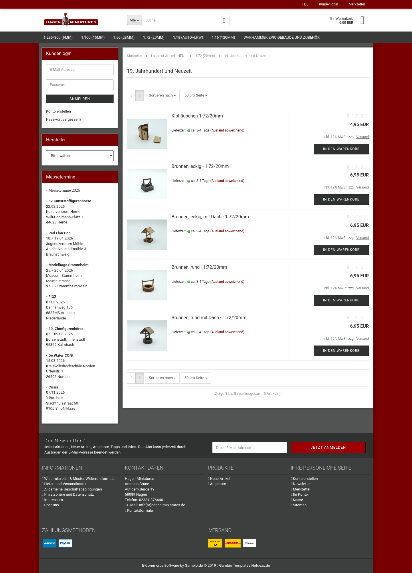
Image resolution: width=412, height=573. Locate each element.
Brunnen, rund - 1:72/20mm (199, 267)
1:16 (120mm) (223, 37)
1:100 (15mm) (93, 37)
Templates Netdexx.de (251, 565)
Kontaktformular (139, 510)
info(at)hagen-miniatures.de (162, 505)
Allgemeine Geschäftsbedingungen (72, 489)
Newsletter (301, 484)
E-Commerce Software (160, 565)
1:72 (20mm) (154, 37)
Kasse (297, 500)
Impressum (52, 500)
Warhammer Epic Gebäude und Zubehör (282, 37)
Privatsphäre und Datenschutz (68, 494)
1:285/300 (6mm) (58, 37)
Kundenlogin (327, 4)
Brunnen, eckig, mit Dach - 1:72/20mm (210, 216)
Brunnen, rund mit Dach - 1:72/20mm (208, 317)
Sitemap (299, 505)
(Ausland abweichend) (227, 130)
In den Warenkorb (341, 149)
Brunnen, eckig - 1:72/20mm (200, 166)
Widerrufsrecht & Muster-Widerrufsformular (79, 478)
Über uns (50, 505)
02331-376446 (151, 500)
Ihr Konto (299, 494)
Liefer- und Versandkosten (65, 484)
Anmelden (80, 99)
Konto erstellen (58, 111)
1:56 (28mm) (124, 37)
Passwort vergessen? (63, 119)
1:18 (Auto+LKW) (188, 37)
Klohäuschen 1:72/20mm (197, 116)
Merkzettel (356, 4)
